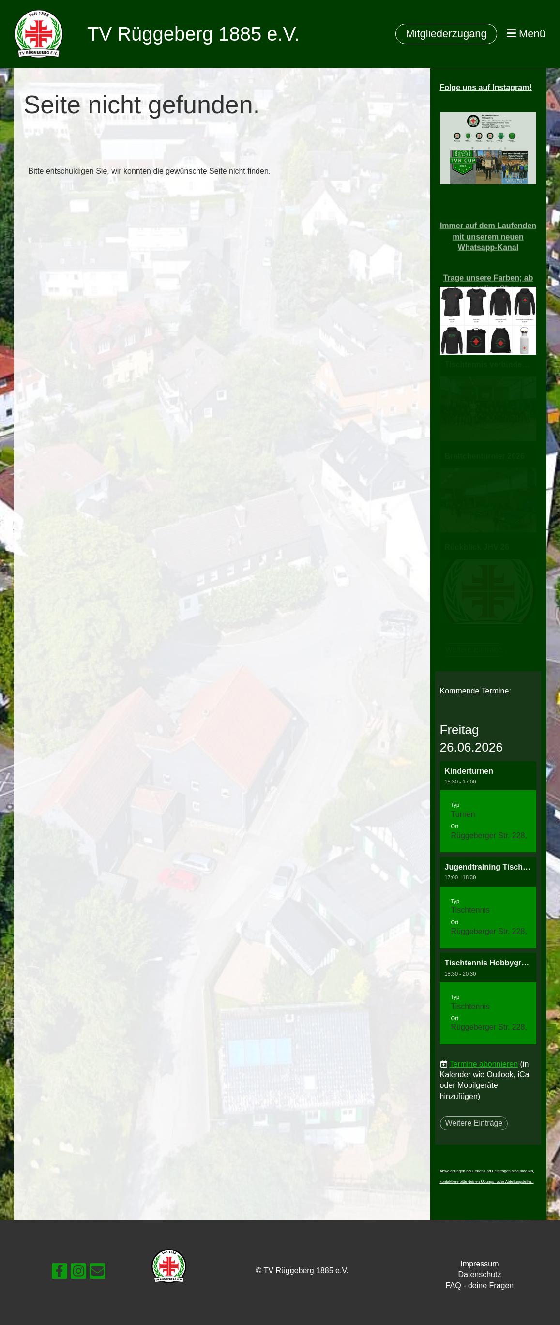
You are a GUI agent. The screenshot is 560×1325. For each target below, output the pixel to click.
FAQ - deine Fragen (480, 1285)
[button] (488, 806)
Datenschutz (479, 1274)
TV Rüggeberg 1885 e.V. (193, 34)
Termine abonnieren (484, 1064)
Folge (486, 87)
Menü (526, 34)
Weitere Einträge (474, 1123)
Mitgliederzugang (446, 34)
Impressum (479, 1264)
